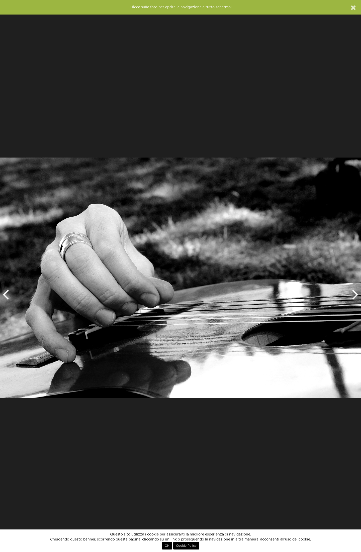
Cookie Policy (186, 545)
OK (167, 545)
